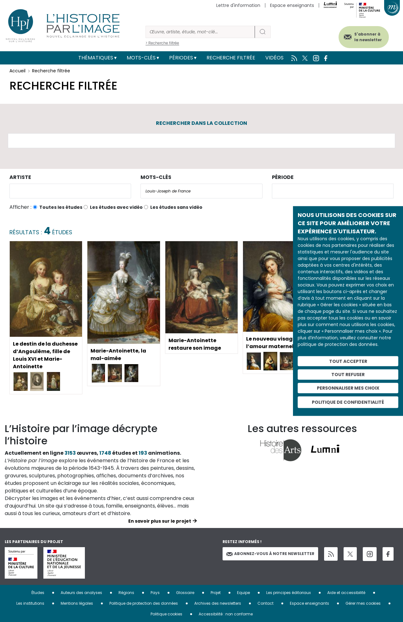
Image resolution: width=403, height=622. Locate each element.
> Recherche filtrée (162, 43)
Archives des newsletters (217, 603)
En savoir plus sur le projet (159, 521)
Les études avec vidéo (116, 207)
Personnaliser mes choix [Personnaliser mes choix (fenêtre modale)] (348, 388)
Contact (265, 603)
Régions (126, 592)
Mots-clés (141, 57)
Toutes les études (60, 207)
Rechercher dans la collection (201, 123)
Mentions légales (77, 603)
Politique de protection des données (143, 603)
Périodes (181, 57)
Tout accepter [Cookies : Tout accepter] (348, 361)
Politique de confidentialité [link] (348, 402)
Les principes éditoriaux (288, 592)
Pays (155, 592)
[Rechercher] (200, 32)
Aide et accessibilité (346, 592)
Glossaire (185, 592)
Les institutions (30, 603)
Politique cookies (166, 614)
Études (37, 592)
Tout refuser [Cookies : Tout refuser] (348, 374)
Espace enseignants (292, 5)
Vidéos (274, 57)
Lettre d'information (238, 5)
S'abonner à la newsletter (368, 36)
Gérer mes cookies (363, 603)
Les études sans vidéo (176, 207)
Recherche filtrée (231, 57)
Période (283, 177)
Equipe (243, 592)
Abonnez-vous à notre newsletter (270, 553)
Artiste (20, 177)
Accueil (17, 71)
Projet (216, 592)
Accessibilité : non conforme (226, 614)
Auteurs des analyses (81, 592)
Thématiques (95, 57)
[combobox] (70, 191)
